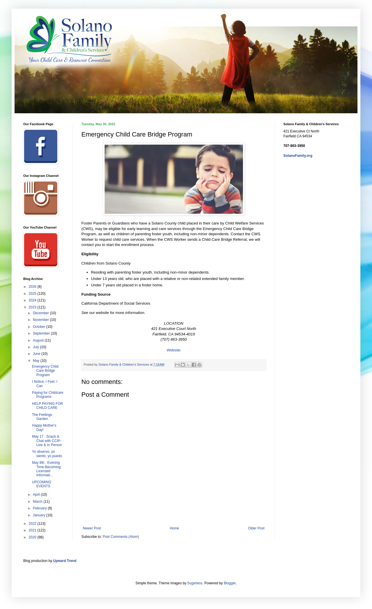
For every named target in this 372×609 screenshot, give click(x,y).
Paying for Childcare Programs (47, 395)
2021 (33, 530)
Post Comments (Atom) (121, 537)
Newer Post (92, 528)
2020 (33, 537)
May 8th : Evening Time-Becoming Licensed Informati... (46, 469)
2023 (33, 307)
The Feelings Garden (42, 417)
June (37, 354)
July (36, 347)
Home (174, 528)
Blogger (230, 583)
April (37, 495)
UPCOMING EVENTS (41, 484)
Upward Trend (64, 561)
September (42, 333)
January (39, 515)
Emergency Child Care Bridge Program (45, 370)
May (36, 361)
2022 (33, 524)
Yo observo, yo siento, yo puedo (47, 454)
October (39, 327)
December (41, 313)
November (41, 320)
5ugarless (195, 583)
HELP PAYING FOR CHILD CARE (47, 406)
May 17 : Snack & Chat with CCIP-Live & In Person (47, 440)
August (39, 340)
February (40, 508)
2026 (33, 287)
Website (173, 350)
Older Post (256, 528)
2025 (33, 294)
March (38, 502)
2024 (33, 300)
